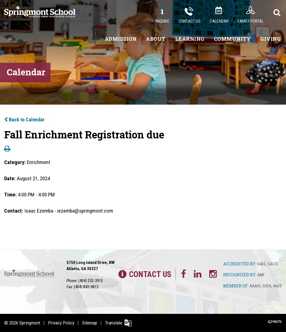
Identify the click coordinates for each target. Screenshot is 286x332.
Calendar (219, 21)
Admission (121, 38)
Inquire (162, 21)
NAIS (277, 285)
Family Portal (251, 21)
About (156, 38)
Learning (189, 38)
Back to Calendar (24, 119)
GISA (267, 285)
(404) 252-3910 (90, 280)
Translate (113, 323)
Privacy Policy (61, 323)
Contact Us (189, 21)
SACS (273, 263)
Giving (270, 38)
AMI (260, 274)
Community (232, 38)
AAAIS (255, 285)
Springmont (29, 323)
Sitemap (89, 323)
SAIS (261, 263)
